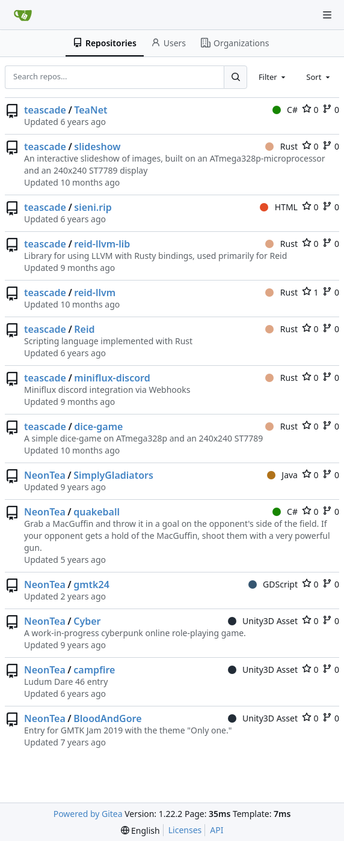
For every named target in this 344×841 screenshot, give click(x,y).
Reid (84, 329)
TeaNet (90, 110)
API (216, 830)
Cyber (86, 621)
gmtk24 (91, 584)
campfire (94, 670)
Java (282, 475)
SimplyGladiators (113, 475)
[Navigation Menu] (327, 15)
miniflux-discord (112, 378)
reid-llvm (94, 293)
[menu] (140, 830)
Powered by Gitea (88, 813)
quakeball (96, 512)
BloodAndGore (107, 718)
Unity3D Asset (263, 621)
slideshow (97, 147)
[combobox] (273, 76)
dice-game (98, 427)
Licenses (185, 830)
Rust (281, 146)
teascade (45, 110)
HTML (279, 207)
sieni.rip (92, 207)
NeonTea (45, 475)
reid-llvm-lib (102, 244)
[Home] (23, 15)
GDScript (273, 584)
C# (285, 109)
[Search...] (235, 76)
